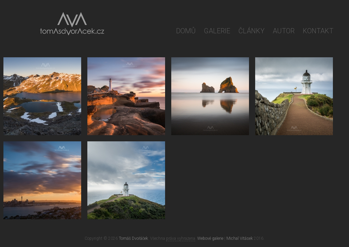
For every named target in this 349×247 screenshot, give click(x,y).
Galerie (217, 31)
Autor (284, 31)
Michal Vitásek (239, 238)
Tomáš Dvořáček (133, 238)
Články (251, 31)
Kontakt (318, 31)
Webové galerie (210, 238)
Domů (186, 31)
